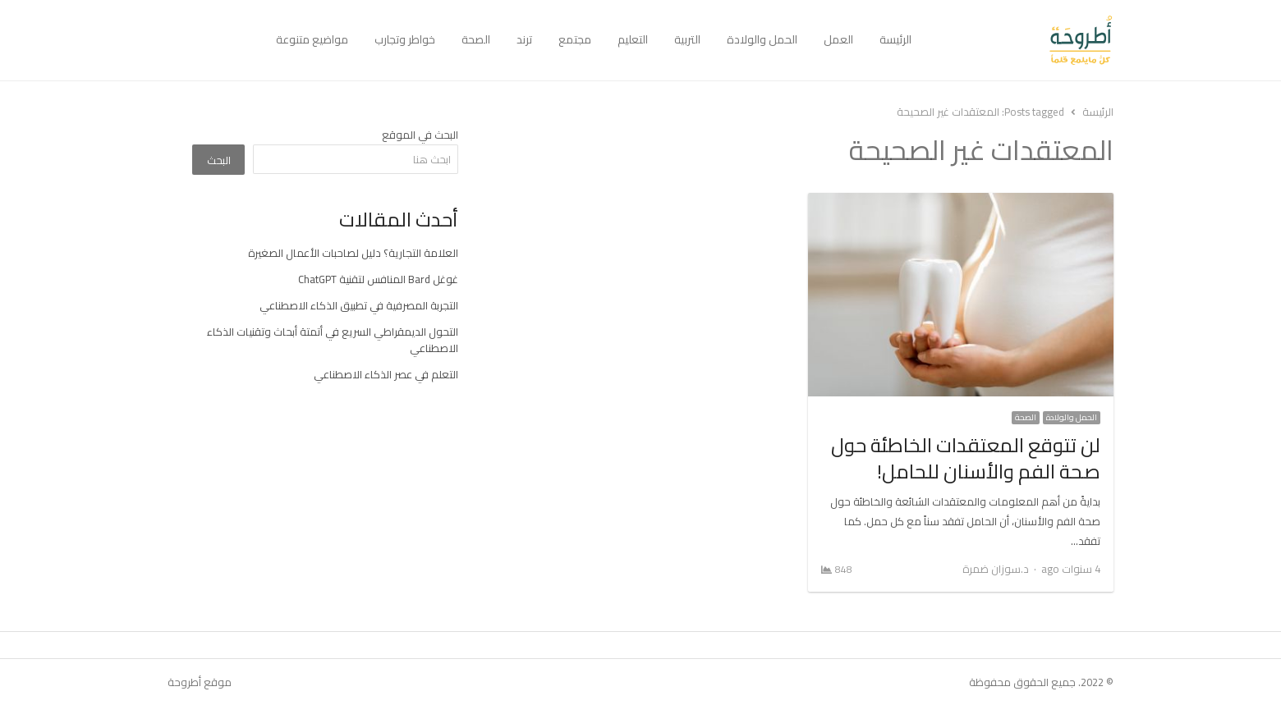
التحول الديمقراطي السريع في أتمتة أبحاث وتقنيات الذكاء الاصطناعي (332, 340)
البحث (219, 160)
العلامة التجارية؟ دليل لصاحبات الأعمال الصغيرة (353, 253)
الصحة (475, 39)
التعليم (633, 39)
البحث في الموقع (420, 134)
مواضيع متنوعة (312, 39)
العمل (838, 39)
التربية (687, 39)
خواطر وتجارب (404, 39)
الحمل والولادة (762, 39)
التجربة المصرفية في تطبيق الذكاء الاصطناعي (358, 305)
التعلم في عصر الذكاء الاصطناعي (386, 374)
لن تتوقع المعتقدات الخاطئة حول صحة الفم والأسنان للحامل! (965, 458)
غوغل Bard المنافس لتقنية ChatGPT (378, 279)
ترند (524, 39)
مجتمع (574, 39)
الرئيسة (895, 39)
